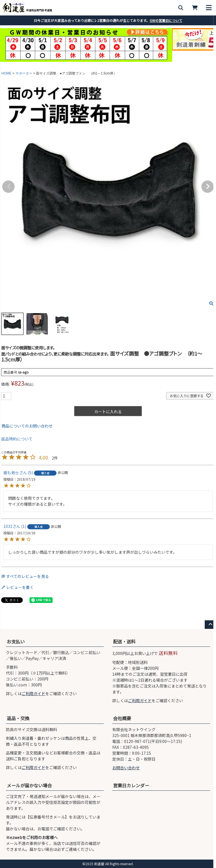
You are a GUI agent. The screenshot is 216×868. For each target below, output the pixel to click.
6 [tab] (118, 63)
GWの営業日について (166, 20)
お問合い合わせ (126, 767)
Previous (8, 186)
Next (207, 186)
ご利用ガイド (33, 693)
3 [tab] (106, 63)
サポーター (23, 73)
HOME (6, 73)
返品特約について (17, 439)
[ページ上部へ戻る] (210, 624)
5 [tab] (114, 63)
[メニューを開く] (209, 7)
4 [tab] (110, 63)
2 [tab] (102, 63)
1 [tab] (98, 63)
